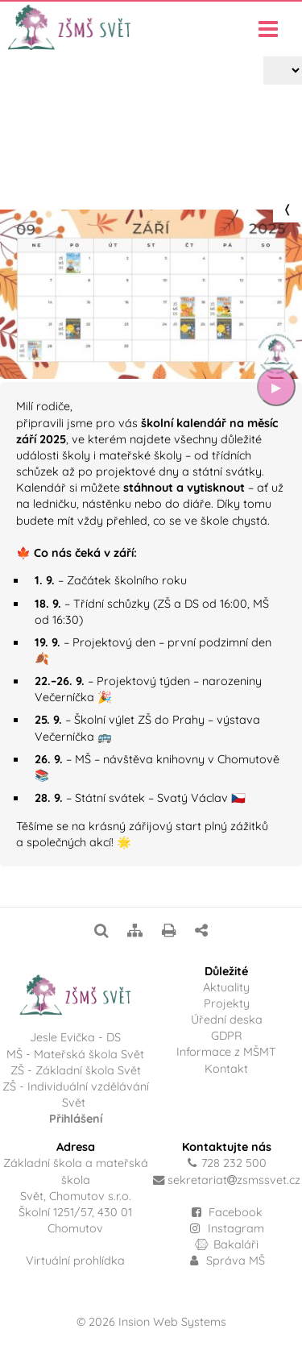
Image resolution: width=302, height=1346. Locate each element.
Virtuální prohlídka (75, 1260)
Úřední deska (227, 1019)
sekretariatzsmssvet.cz (234, 1180)
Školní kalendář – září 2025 (165, 167)
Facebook (236, 1212)
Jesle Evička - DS (75, 1037)
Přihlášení (75, 1118)
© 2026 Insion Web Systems (151, 1322)
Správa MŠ (227, 1260)
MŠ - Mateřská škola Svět (75, 1054)
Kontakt (226, 1068)
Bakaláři (227, 1244)
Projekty (70, 167)
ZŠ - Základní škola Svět (75, 1070)
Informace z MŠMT (226, 1052)
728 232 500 (234, 1163)
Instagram (226, 1228)
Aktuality (226, 987)
